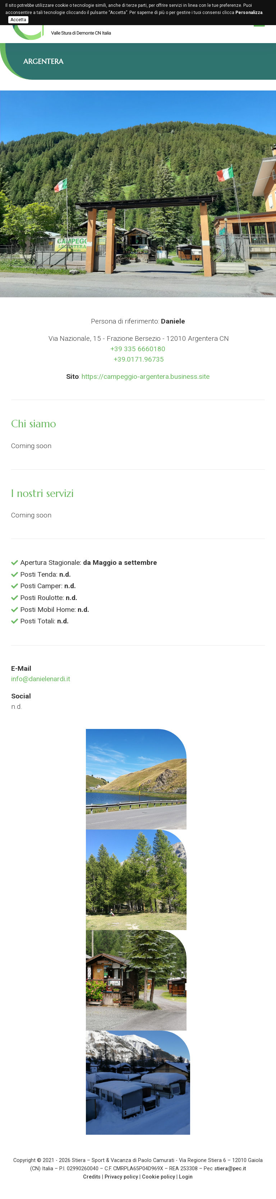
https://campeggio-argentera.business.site (146, 376)
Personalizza (248, 12)
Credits (92, 1177)
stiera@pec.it (230, 1169)
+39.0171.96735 (138, 359)
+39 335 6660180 (137, 349)
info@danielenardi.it (40, 679)
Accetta (18, 19)
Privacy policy (121, 1177)
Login (186, 1177)
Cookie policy (158, 1177)
